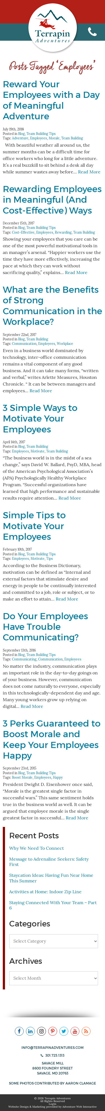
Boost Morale (22, 777)
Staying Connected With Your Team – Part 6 (53, 905)
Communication (24, 344)
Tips (49, 558)
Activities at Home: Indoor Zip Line (45, 892)
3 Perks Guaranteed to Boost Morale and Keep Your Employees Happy (52, 739)
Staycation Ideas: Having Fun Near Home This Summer (51, 878)
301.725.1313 (52, 1055)
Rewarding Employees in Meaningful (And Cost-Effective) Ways (52, 199)
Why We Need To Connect (36, 848)
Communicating (24, 659)
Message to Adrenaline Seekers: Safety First (49, 861)
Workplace (65, 344)
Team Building (72, 138)
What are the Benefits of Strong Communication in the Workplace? (52, 305)
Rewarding (63, 232)
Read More (89, 172)
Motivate (38, 451)
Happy (58, 777)
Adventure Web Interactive (79, 1106)
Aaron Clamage (80, 1083)
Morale (54, 138)
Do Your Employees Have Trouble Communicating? (45, 627)
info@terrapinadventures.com (52, 1047)
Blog (21, 134)
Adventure (20, 138)
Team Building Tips (41, 134)
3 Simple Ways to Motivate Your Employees (40, 418)
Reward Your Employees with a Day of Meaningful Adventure (51, 100)
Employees (38, 138)
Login (52, 1104)
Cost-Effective (23, 232)
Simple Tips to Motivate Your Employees (34, 526)
